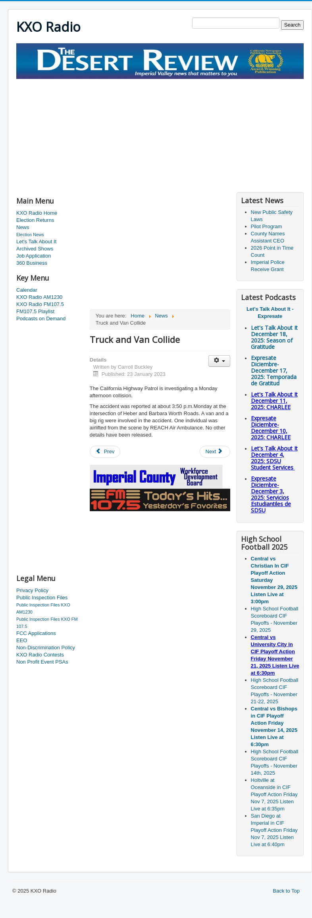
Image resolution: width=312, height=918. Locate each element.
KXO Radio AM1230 (39, 297)
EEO (21, 640)
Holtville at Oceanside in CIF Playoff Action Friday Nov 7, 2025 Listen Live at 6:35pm (274, 794)
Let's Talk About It (36, 241)
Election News (30, 234)
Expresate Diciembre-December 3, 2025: (271, 494)
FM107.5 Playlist (35, 311)
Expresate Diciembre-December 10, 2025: (271, 427)
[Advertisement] (109, 134)
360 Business (31, 263)
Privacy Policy (32, 590)
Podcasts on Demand (40, 318)
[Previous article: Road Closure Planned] (105, 452)
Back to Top (286, 891)
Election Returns (35, 220)
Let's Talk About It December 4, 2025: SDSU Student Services (274, 458)
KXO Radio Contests (40, 655)
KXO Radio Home (36, 213)
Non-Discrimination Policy (45, 647)
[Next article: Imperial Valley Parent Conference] (215, 452)
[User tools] (219, 361)
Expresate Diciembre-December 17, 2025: (274, 370)
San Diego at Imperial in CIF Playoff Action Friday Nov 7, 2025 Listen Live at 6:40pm (274, 830)
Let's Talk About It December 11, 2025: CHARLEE (274, 401)
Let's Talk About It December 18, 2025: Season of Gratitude (274, 337)
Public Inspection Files (41, 597)
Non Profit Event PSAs (42, 662)
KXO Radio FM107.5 (40, 304)
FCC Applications (36, 633)
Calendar (26, 290)
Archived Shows (34, 249)
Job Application (33, 256)
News (22, 227)
